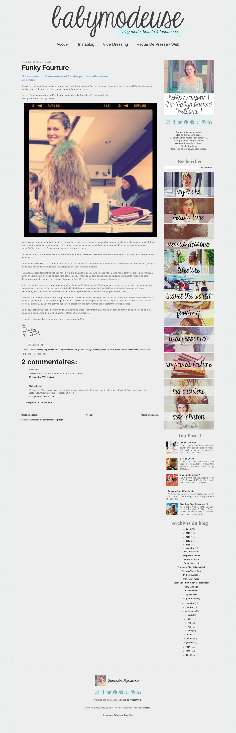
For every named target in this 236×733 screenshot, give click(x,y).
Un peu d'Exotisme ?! (190, 475)
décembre (190, 548)
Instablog (86, 44)
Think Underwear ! (191, 579)
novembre (190, 603)
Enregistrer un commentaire (39, 402)
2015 (188, 529)
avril (190, 631)
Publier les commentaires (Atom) (48, 420)
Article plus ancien (150, 415)
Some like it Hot (191, 563)
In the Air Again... (191, 575)
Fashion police (99, 350)
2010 (188, 647)
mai (190, 627)
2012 (188, 541)
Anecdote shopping (39, 350)
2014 (188, 533)
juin (190, 623)
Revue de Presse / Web (158, 44)
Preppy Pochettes (191, 555)
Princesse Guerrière (123, 715)
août (189, 615)
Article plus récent (29, 415)
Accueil (63, 44)
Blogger (146, 708)
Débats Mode (53, 350)
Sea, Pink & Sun (191, 551)
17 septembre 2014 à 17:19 (41, 396)
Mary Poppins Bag (191, 598)
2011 (188, 545)
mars (190, 634)
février (190, 638)
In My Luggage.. (191, 587)
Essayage (88, 350)
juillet (190, 619)
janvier (189, 642)
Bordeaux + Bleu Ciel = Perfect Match (191, 583)
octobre (190, 607)
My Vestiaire (191, 594)
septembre (190, 611)
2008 (188, 655)
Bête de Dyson (187, 459)
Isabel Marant (121, 350)
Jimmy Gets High (188, 443)
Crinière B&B (191, 591)
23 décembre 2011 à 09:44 (41, 377)
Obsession (145, 350)
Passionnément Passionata (181, 491)
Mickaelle (33, 386)
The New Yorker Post (191, 571)
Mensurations (133, 350)
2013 (188, 537)
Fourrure (110, 350)
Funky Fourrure (191, 559)
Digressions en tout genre (72, 350)
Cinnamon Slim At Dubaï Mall (191, 567)
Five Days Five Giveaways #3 (194, 504)
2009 (188, 651)
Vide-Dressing (115, 44)
